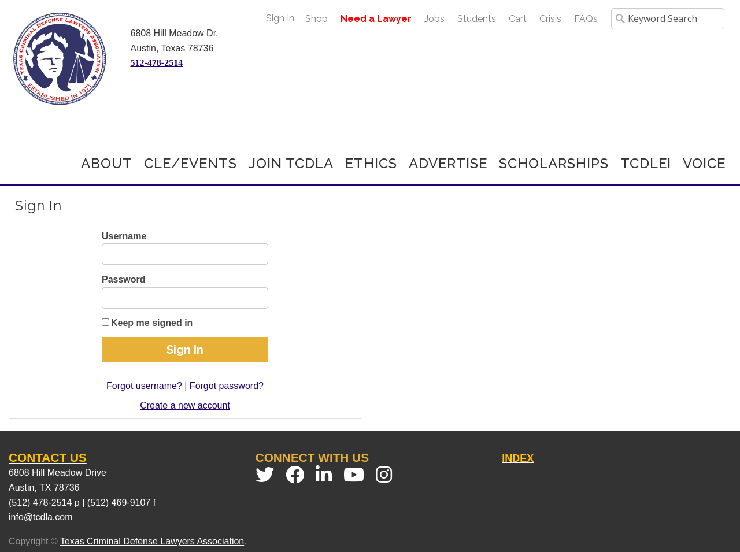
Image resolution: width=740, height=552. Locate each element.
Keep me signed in (152, 323)
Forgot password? (227, 386)
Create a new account (185, 405)
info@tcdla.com (41, 517)
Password (124, 279)
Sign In (280, 18)
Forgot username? (144, 386)
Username (124, 236)
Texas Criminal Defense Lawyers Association (152, 541)
